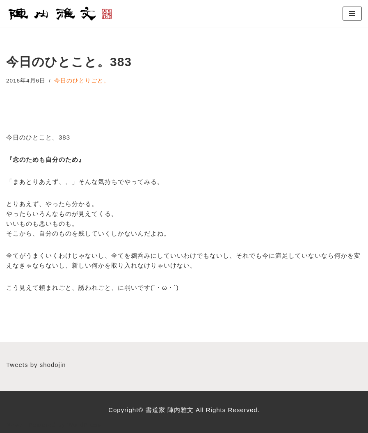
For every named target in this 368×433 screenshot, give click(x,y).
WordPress (84, 424)
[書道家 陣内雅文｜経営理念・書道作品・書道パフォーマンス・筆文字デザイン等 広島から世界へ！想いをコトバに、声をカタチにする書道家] (61, 14)
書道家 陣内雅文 (171, 409)
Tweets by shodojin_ (38, 364)
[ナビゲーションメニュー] (352, 14)
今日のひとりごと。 (82, 81)
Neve (14, 424)
